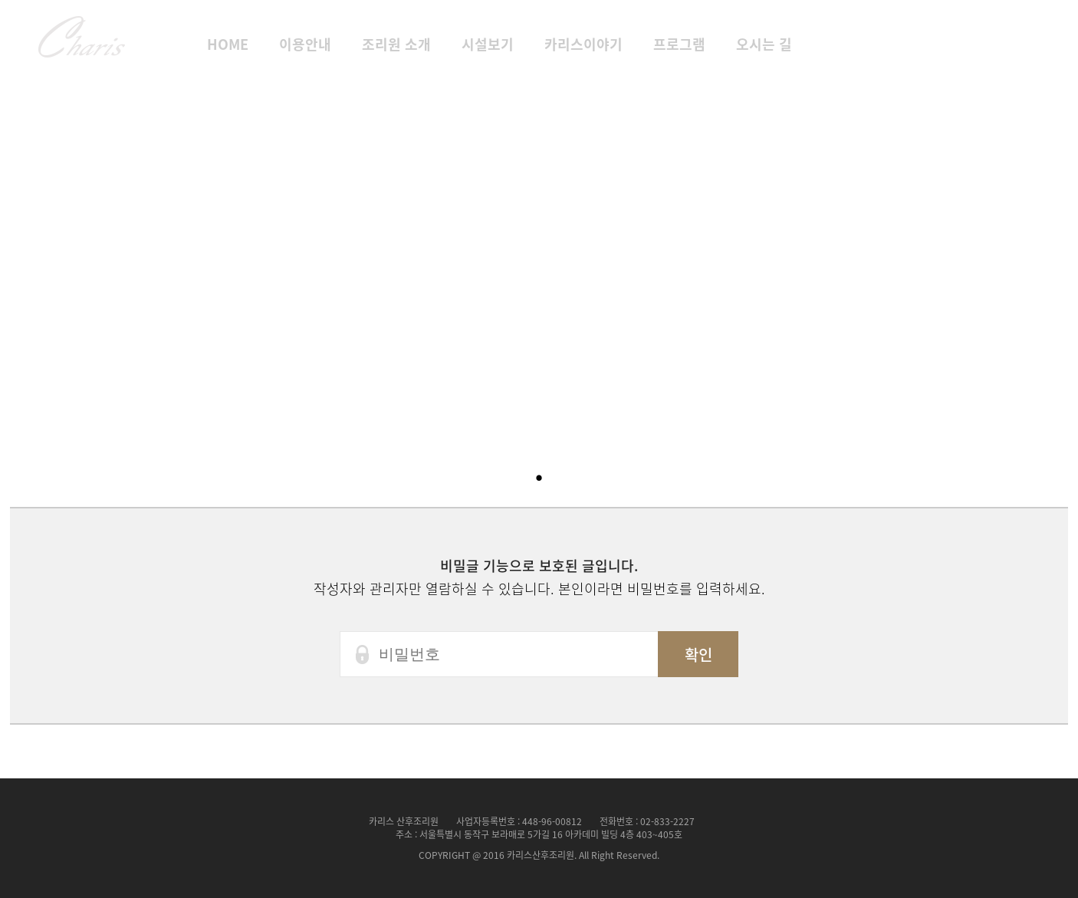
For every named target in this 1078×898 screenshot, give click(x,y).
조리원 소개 (396, 44)
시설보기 (488, 44)
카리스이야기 (583, 44)
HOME (227, 44)
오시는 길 (764, 44)
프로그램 (679, 44)
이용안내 (305, 44)
